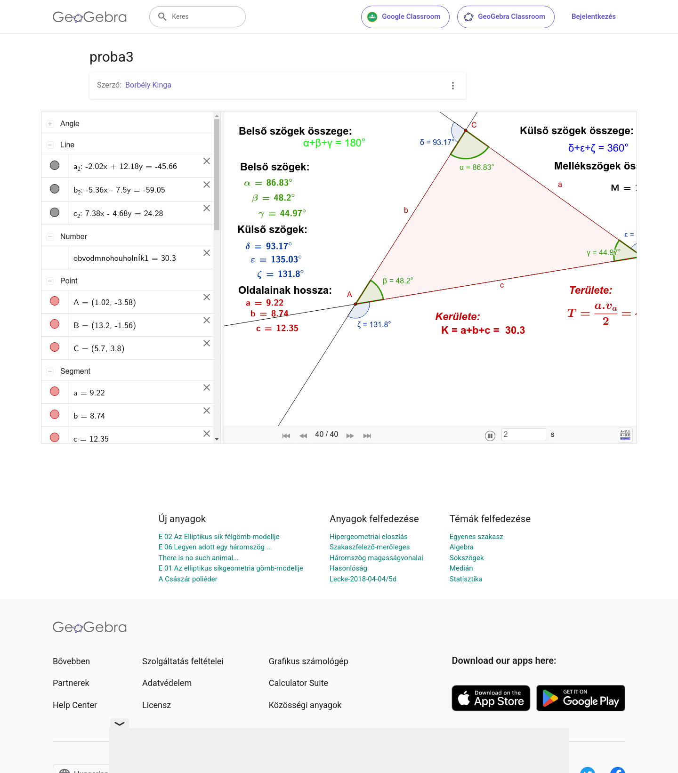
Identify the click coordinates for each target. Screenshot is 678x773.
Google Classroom (403, 17)
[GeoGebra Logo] (90, 17)
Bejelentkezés (594, 16)
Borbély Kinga (148, 85)
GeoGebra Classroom (504, 17)
